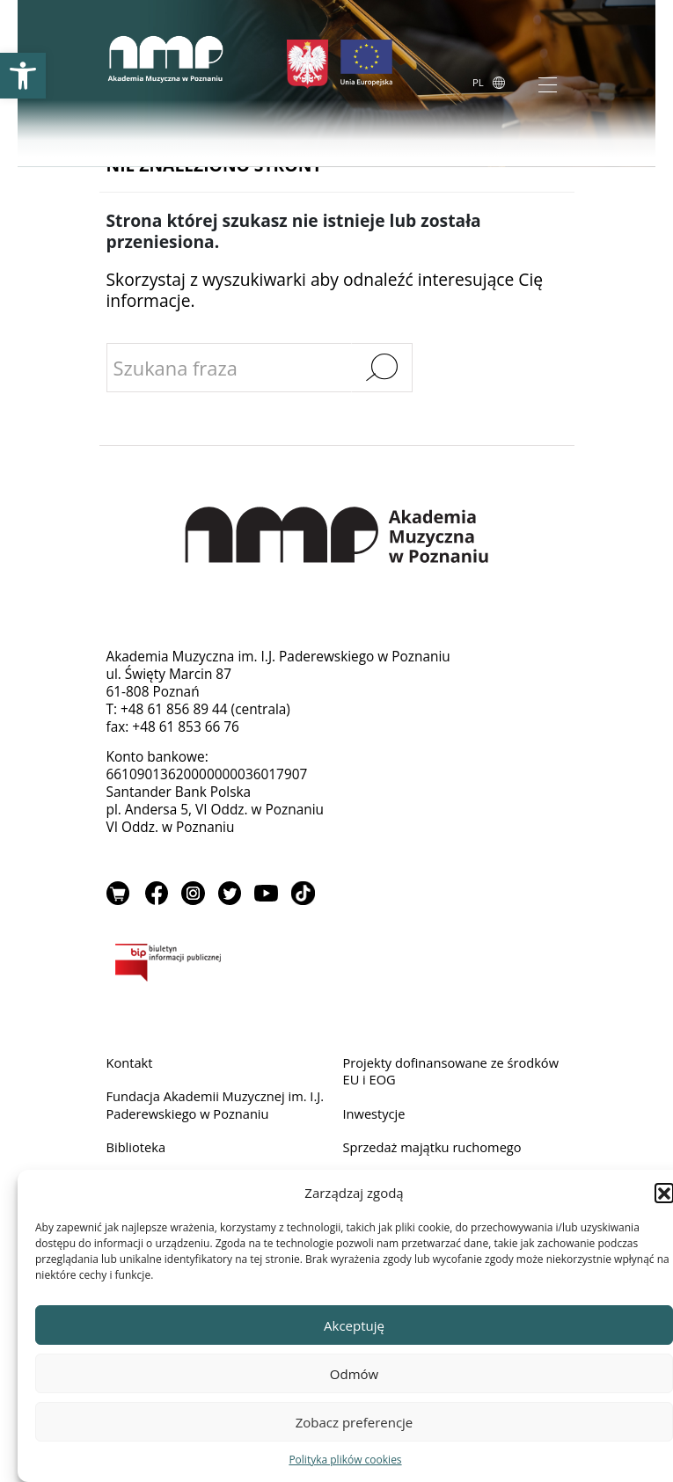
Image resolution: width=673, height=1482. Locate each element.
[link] (23, 76)
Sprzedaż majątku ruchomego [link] (437, 1153)
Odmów (354, 1374)
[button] (664, 1192)
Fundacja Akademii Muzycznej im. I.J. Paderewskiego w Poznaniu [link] (212, 1109)
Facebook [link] (157, 895)
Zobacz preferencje (354, 1422)
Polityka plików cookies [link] (345, 1459)
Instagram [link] (195, 895)
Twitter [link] (233, 895)
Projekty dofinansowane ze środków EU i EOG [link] (428, 1074)
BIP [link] (336, 968)
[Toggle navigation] (548, 85)
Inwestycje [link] (376, 1118)
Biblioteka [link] (137, 1153)
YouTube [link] (271, 895)
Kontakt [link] (131, 1065)
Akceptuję (354, 1325)
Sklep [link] (118, 895)
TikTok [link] (308, 895)
